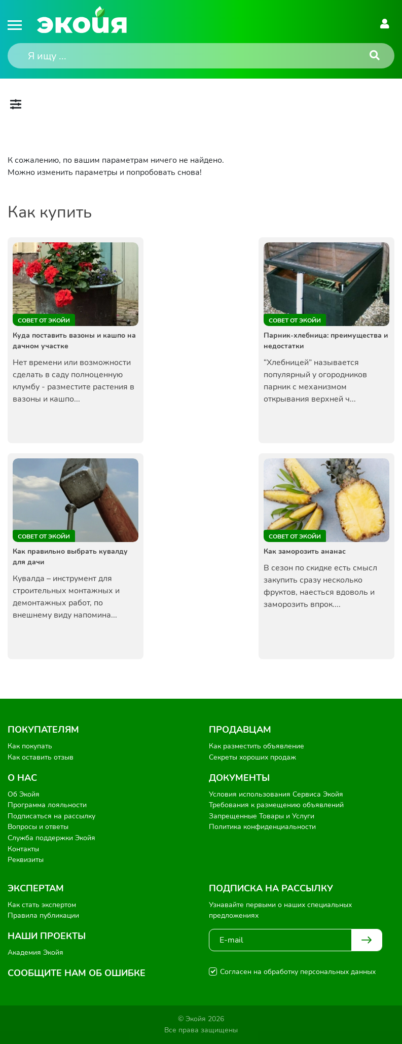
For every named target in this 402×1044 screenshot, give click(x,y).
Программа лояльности (47, 805)
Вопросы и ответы (38, 827)
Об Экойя (24, 794)
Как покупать (30, 746)
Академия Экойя (35, 952)
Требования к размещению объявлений (276, 805)
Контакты (23, 849)
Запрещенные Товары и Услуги (261, 816)
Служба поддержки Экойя (51, 838)
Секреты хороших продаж (252, 757)
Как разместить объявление (256, 746)
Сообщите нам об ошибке (76, 973)
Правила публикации (43, 915)
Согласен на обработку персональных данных (298, 972)
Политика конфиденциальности (262, 827)
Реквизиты (26, 860)
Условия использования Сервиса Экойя (276, 794)
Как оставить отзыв (41, 757)
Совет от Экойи (44, 320)
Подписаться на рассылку (51, 816)
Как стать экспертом (42, 905)
